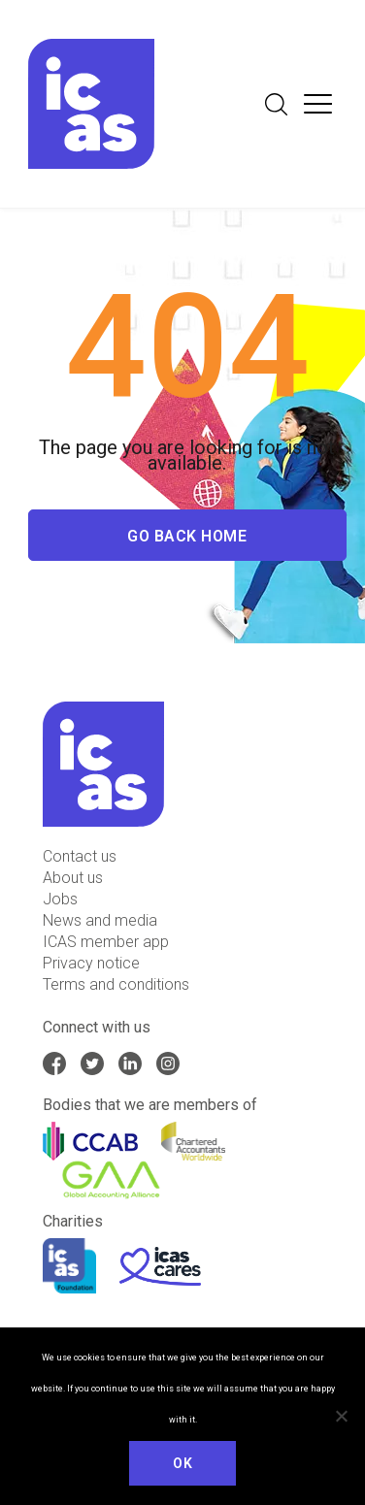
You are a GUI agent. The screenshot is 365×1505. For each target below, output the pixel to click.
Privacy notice (91, 963)
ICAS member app (106, 941)
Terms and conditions (116, 984)
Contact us (79, 856)
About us (73, 877)
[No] (340, 1415)
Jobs (60, 899)
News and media (100, 920)
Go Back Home (187, 538)
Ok (182, 1463)
